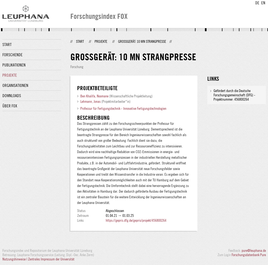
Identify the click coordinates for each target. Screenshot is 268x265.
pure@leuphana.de (254, 250)
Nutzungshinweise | (15, 259)
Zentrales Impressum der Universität (51, 259)
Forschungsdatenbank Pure (249, 255)
